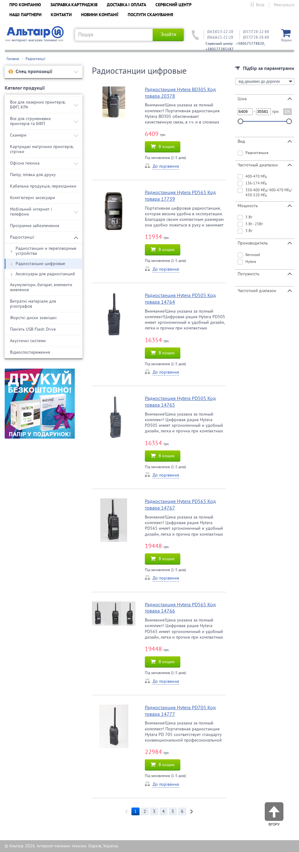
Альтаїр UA (34, 34)
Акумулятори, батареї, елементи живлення (41, 287)
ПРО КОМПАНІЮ (25, 5)
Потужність (265, 274)
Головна (13, 59)
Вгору (274, 811)
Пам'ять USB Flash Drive (33, 329)
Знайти (168, 34)
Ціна (265, 98)
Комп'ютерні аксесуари (32, 197)
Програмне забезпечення (34, 225)
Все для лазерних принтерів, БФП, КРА (38, 104)
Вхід (256, 5)
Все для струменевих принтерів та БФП (30, 121)
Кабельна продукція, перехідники (43, 186)
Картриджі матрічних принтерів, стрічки (42, 149)
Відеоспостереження (30, 352)
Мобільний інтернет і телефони (31, 211)
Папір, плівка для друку (33, 174)
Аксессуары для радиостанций (43, 274)
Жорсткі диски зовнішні (33, 317)
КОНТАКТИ (61, 15)
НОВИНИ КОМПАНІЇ (99, 15)
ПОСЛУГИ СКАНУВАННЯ (150, 15)
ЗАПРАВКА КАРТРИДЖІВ (73, 5)
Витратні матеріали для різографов (33, 304)
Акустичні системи (28, 340)
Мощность (265, 206)
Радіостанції (35, 59)
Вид (265, 141)
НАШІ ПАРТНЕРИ (25, 15)
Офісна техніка (25, 163)
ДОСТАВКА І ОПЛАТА (126, 5)
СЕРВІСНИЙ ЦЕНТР (173, 5)
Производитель (265, 243)
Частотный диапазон (265, 165)
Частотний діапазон (265, 290)
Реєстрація (284, 5)
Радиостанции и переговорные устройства (43, 251)
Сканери (18, 135)
